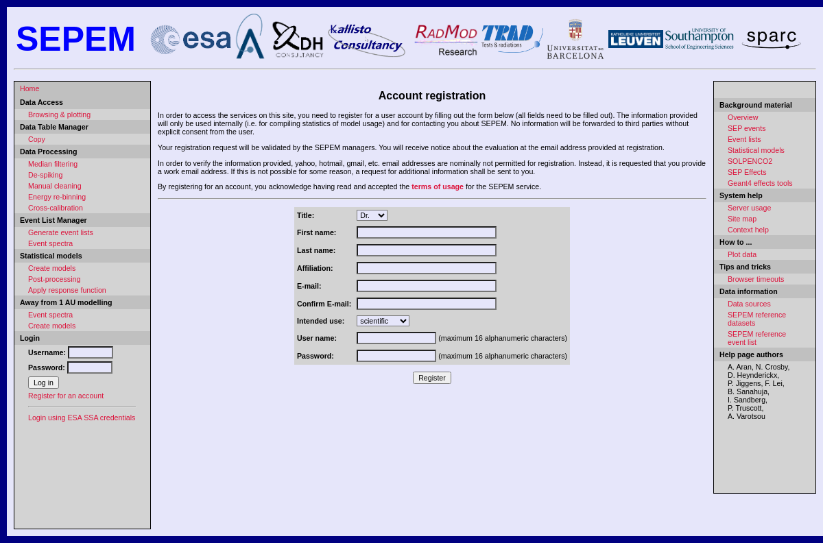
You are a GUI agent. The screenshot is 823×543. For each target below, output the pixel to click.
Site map (742, 219)
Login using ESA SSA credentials (81, 417)
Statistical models (756, 150)
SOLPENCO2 (750, 161)
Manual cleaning (55, 186)
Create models (51, 268)
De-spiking (45, 175)
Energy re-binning (57, 197)
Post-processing (54, 279)
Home (29, 88)
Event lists (744, 139)
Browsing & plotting (59, 114)
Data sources (749, 304)
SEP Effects (747, 172)
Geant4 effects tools (760, 183)
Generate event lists (60, 232)
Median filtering (52, 164)
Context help (748, 230)
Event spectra (50, 243)
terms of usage (438, 186)
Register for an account (66, 395)
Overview (743, 117)
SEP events (747, 128)
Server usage (749, 208)
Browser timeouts (756, 279)
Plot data (742, 254)
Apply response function (67, 290)
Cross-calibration (55, 208)
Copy (36, 139)
